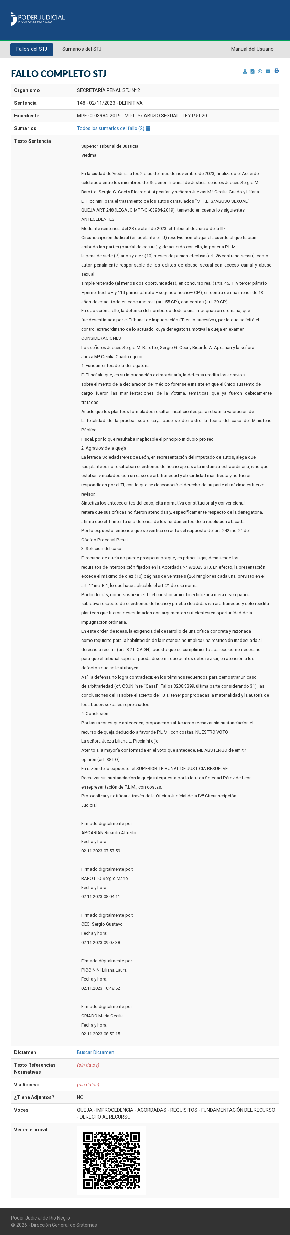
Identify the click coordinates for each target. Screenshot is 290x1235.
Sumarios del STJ (81, 49)
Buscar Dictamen (95, 1052)
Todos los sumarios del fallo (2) (113, 128)
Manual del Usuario (252, 49)
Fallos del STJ (31, 49)
